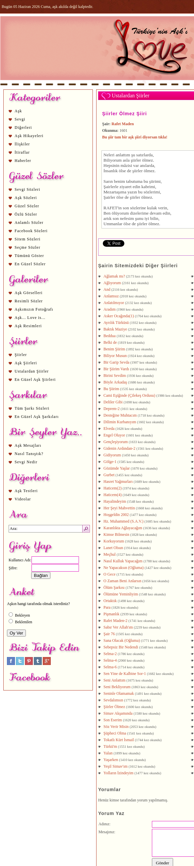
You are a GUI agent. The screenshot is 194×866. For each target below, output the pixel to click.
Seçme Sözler (27, 247)
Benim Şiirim (114, 349)
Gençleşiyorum (115, 441)
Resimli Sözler (29, 301)
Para (106, 607)
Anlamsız (111, 296)
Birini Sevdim (114, 375)
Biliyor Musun (115, 355)
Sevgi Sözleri (27, 189)
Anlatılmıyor (113, 302)
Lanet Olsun (113, 547)
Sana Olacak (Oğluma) (121, 640)
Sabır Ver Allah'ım (118, 627)
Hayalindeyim (114, 501)
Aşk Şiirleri (26, 363)
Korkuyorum (113, 541)
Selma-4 (110, 660)
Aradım (109, 309)
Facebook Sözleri (31, 231)
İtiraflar (22, 152)
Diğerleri (23, 127)
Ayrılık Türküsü (116, 322)
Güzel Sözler (27, 206)
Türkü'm (110, 746)
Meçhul (109, 554)
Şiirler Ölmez (114, 706)
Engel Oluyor (114, 435)
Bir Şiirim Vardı (116, 369)
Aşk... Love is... (30, 317)
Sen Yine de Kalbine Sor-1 (124, 673)
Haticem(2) (112, 488)
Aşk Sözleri (26, 197)
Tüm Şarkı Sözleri (32, 408)
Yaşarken (110, 759)
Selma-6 (110, 667)
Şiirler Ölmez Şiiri (124, 113)
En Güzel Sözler (30, 264)
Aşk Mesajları (28, 445)
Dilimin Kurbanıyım (119, 422)
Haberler (23, 160)
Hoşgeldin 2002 (116, 514)
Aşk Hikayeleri (29, 135)
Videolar (23, 499)
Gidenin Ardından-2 (119, 448)
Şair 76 (109, 634)
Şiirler (21, 354)
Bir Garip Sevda (116, 362)
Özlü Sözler (26, 214)
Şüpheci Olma (114, 733)
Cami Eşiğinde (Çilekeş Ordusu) (129, 395)
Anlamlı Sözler (29, 222)
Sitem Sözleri (27, 239)
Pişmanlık (111, 614)
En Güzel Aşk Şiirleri (35, 379)
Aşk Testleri (26, 490)
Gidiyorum (112, 455)
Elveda (108, 428)
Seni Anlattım (114, 680)
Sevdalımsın (113, 700)
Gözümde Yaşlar (116, 468)
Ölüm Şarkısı (114, 587)
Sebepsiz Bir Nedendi (120, 647)
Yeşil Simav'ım (115, 766)
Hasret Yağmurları (118, 481)
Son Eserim (112, 720)
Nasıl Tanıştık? (29, 453)
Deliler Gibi (113, 402)
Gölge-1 (109, 461)
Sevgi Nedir (26, 462)
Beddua (109, 335)
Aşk (18, 111)
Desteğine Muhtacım (120, 415)
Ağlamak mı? (114, 276)
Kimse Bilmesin (116, 534)
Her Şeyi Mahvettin (119, 508)
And (106, 289)
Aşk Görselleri (28, 292)
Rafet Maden (122, 124)
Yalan (107, 753)
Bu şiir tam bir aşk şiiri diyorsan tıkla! (134, 137)
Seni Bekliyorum (117, 687)
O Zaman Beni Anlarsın (122, 581)
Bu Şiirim (111, 388)
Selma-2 (110, 653)
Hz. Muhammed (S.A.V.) (123, 521)
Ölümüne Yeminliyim (120, 594)
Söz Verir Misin (116, 726)
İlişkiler (22, 144)
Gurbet (108, 475)
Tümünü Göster (29, 255)
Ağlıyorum (112, 282)
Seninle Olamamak (118, 693)
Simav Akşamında (118, 713)
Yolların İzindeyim (118, 773)
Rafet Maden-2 (115, 620)
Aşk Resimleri (28, 326)
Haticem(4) (112, 494)
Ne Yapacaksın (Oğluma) (123, 567)
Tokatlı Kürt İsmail (118, 740)
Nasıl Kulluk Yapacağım (123, 561)
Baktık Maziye (115, 329)
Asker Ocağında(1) (118, 316)
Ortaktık (110, 600)
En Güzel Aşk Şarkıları (37, 416)
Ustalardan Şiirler (32, 371)
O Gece (109, 574)
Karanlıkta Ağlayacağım (122, 528)
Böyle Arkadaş (115, 382)
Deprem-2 (111, 408)
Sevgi (20, 119)
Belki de (110, 342)
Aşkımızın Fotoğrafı (34, 309)
